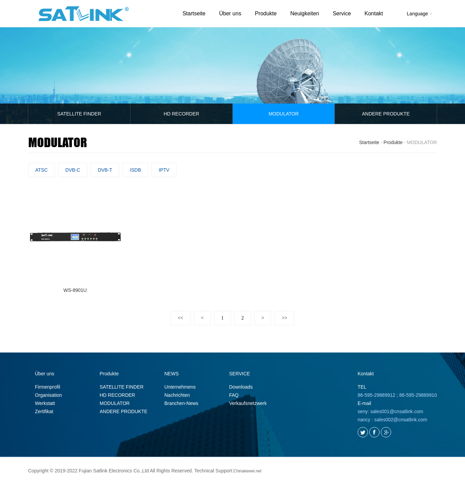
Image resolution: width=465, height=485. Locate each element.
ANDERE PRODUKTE (385, 113)
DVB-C (72, 170)
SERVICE (239, 374)
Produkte (266, 13)
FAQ (234, 395)
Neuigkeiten (304, 13)
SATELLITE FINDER (79, 113)
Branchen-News (182, 403)
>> (284, 318)
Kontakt (374, 13)
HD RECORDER (181, 113)
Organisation (48, 395)
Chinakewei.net (248, 471)
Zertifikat (44, 411)
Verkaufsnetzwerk (248, 403)
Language (419, 13)
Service (342, 13)
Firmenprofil (47, 387)
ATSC (41, 170)
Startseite (194, 13)
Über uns (230, 13)
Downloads (241, 387)
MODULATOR (283, 113)
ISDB (135, 170)
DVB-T (105, 170)
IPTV (164, 170)
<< (180, 318)
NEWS (172, 374)
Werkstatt (45, 403)
